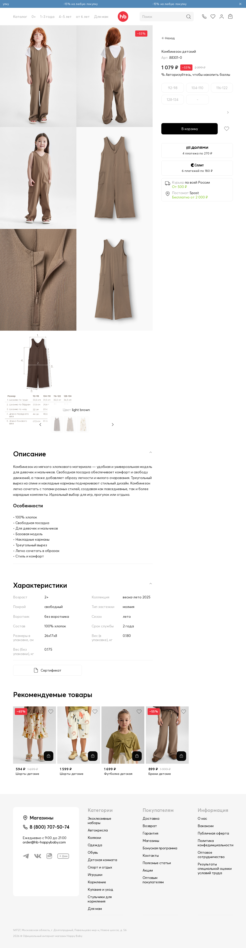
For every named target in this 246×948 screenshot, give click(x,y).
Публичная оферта (213, 833)
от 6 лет (83, 16)
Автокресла (98, 830)
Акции (148, 870)
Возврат (150, 826)
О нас (202, 818)
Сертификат (51, 670)
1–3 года (47, 16)
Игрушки (95, 874)
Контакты (151, 855)
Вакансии (206, 826)
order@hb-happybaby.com (44, 842)
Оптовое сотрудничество (211, 854)
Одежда (95, 845)
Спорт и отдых (100, 867)
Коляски (94, 837)
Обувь (93, 852)
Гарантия (150, 833)
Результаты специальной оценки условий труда (215, 868)
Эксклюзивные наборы (99, 820)
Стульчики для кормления (100, 899)
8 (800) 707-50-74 (49, 827)
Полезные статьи (157, 863)
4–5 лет (65, 16)
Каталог (20, 16)
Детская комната (102, 860)
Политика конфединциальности (215, 842)
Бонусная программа (160, 848)
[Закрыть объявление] (240, 3)
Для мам (101, 16)
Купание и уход (100, 889)
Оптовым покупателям (153, 879)
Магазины (151, 840)
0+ (34, 16)
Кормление (97, 882)
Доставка (151, 818)
